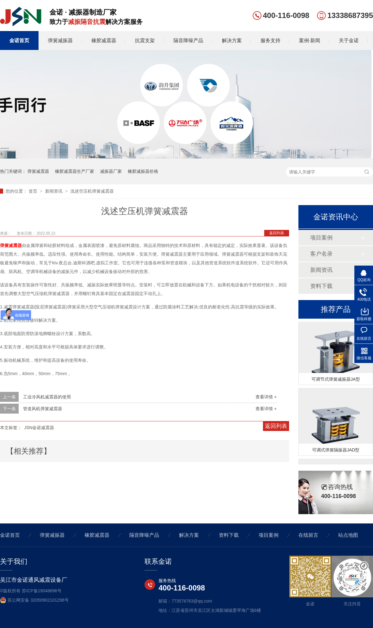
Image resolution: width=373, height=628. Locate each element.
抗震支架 (145, 40)
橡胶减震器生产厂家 (74, 171)
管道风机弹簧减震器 (42, 408)
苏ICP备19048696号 (42, 590)
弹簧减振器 (60, 40)
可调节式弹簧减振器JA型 (335, 379)
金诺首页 (19, 40)
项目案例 (321, 238)
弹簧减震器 (38, 171)
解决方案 (232, 40)
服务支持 (270, 40)
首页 (34, 191)
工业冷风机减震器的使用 (47, 396)
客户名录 (321, 254)
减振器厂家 (111, 171)
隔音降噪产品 (188, 40)
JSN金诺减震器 (39, 427)
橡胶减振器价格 (143, 171)
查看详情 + (266, 396)
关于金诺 (349, 40)
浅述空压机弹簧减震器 (92, 191)
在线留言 (308, 535)
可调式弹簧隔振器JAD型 (335, 450)
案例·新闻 (309, 40)
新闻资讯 (54, 191)
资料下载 (321, 286)
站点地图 (348, 535)
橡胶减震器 (103, 40)
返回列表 (276, 233)
